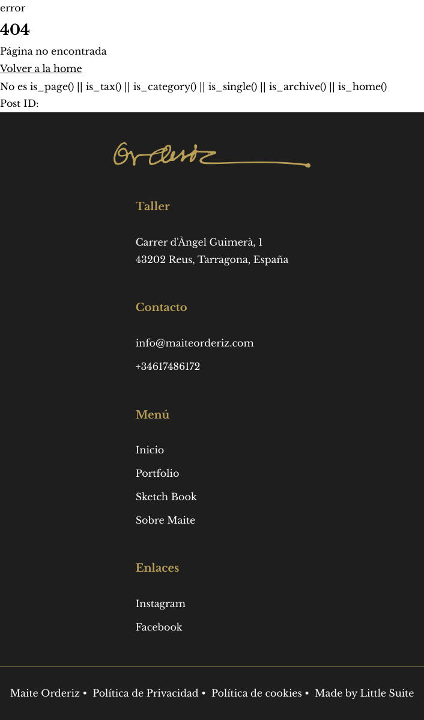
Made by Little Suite (364, 694)
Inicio (150, 450)
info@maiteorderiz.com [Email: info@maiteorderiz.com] (195, 343)
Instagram (161, 604)
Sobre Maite (165, 521)
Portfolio (158, 474)
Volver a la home (41, 69)
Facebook (159, 628)
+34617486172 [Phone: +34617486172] (168, 367)
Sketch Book (166, 497)
